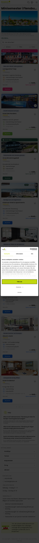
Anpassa (19, 287)
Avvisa (19, 292)
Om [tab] (32, 253)
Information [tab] (19, 253)
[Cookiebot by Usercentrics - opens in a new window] (30, 249)
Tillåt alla (19, 281)
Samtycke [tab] (7, 253)
